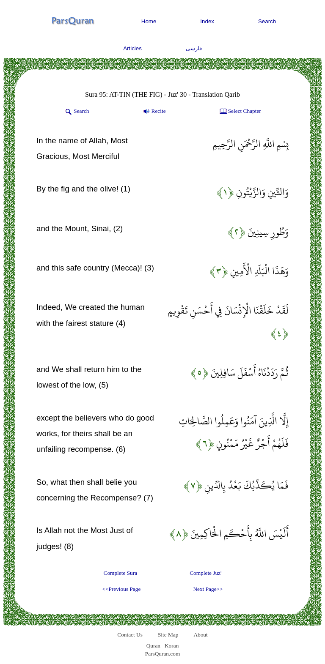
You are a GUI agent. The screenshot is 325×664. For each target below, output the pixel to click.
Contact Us (130, 634)
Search (267, 21)
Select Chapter (239, 111)
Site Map (168, 634)
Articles (132, 48)
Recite (154, 111)
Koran (172, 645)
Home (149, 21)
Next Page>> (208, 589)
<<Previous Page (121, 589)
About (200, 634)
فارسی (194, 48)
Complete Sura (121, 573)
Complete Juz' (205, 573)
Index (207, 21)
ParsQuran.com (162, 653)
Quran (153, 645)
